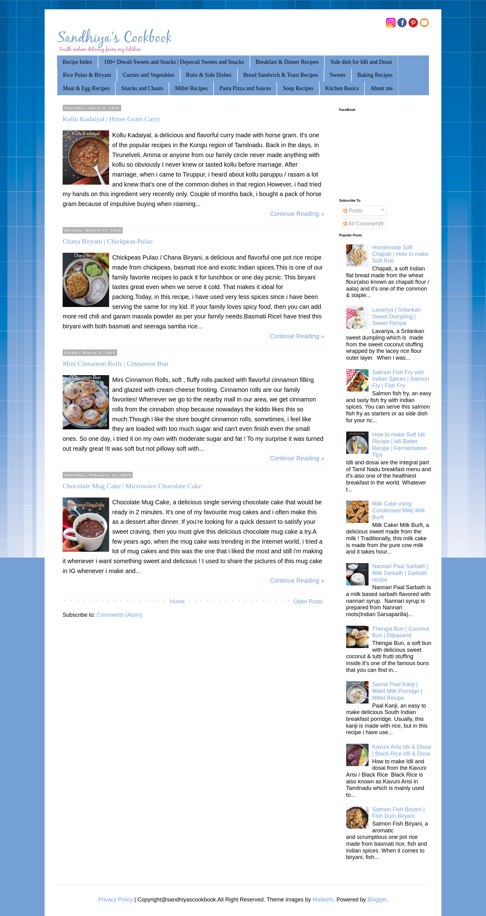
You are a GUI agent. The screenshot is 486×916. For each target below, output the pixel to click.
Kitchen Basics (342, 88)
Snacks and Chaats (142, 88)
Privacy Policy (115, 899)
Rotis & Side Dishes (209, 75)
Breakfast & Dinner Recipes (287, 62)
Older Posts (308, 601)
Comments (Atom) (119, 615)
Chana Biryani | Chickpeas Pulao (107, 241)
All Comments (363, 224)
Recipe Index (77, 62)
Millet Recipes (191, 88)
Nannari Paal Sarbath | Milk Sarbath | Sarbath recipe (400, 573)
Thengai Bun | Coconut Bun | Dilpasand (400, 632)
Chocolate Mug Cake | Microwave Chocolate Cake (132, 486)
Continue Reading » (297, 213)
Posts (353, 211)
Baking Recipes (374, 75)
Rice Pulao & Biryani (87, 75)
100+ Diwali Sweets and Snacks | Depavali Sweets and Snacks (174, 62)
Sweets (338, 75)
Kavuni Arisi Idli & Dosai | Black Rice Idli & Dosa (401, 750)
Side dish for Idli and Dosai (361, 62)
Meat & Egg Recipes (86, 88)
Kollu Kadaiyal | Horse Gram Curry (111, 119)
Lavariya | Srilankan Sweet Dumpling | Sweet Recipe (396, 316)
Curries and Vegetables (148, 75)
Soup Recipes (298, 88)
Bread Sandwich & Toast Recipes (280, 75)
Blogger (376, 899)
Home (177, 601)
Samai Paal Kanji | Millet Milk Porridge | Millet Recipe (397, 691)
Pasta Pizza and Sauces (245, 88)
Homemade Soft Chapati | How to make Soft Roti (400, 254)
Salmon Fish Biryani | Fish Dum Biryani (398, 812)
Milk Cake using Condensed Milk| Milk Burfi (398, 510)
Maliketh (322, 899)
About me (381, 88)
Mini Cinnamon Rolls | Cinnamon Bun (115, 363)
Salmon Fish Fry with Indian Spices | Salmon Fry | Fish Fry (400, 379)
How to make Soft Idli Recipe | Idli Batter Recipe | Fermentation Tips (399, 445)
